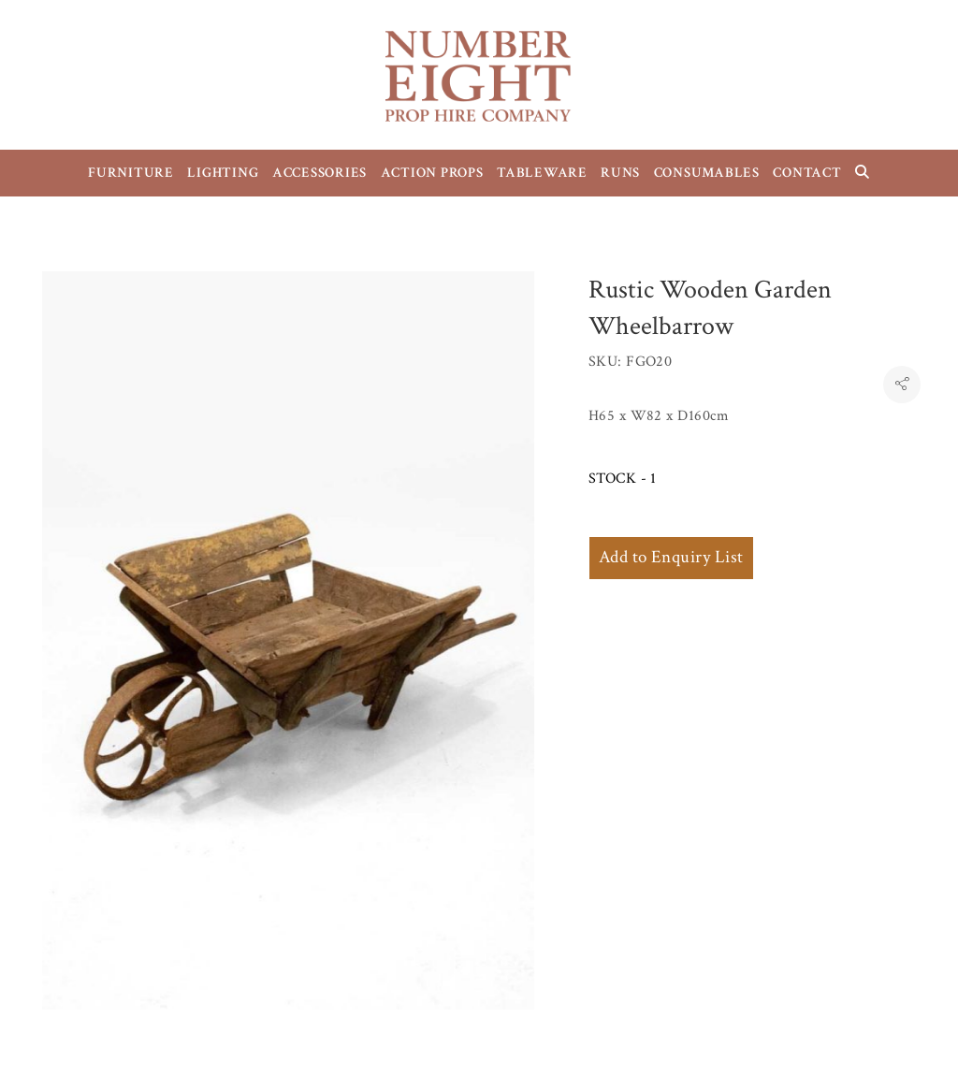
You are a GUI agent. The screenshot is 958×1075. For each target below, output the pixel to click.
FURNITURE (131, 173)
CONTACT (807, 173)
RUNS (620, 173)
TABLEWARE (542, 173)
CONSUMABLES (707, 173)
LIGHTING (222, 173)
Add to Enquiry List (671, 557)
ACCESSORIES (319, 173)
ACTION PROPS (432, 173)
